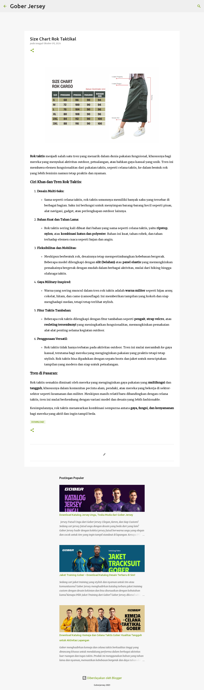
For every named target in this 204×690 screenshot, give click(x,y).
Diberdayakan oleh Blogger (102, 678)
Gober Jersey (27, 6)
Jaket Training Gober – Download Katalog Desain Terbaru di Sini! (97, 575)
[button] (32, 50)
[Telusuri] (50, 6)
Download (37, 422)
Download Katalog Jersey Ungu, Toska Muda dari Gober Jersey (96, 514)
